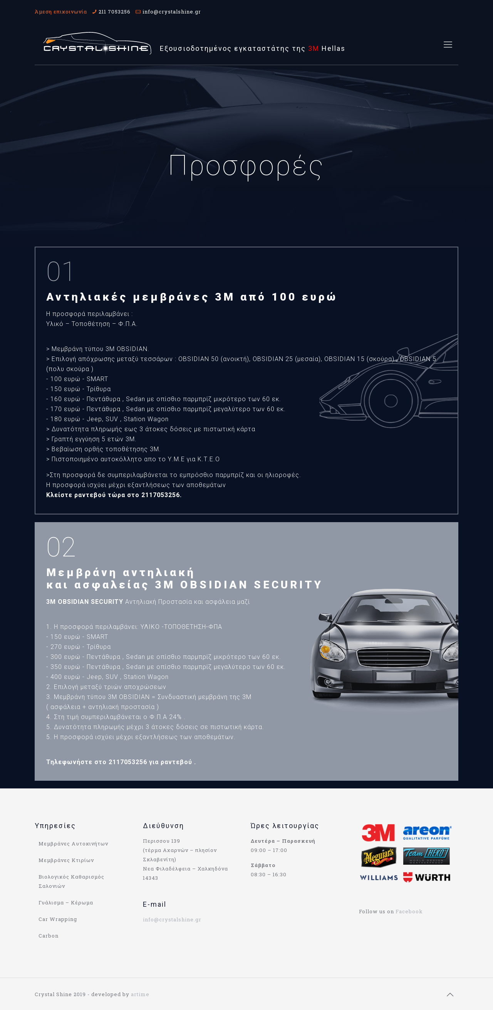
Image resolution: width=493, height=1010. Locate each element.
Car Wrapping (58, 919)
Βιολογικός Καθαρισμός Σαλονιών (71, 881)
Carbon (49, 935)
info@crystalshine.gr (172, 11)
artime (140, 994)
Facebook (409, 911)
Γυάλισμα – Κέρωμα (66, 902)
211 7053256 (115, 11)
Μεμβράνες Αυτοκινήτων (73, 843)
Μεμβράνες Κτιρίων (66, 860)
